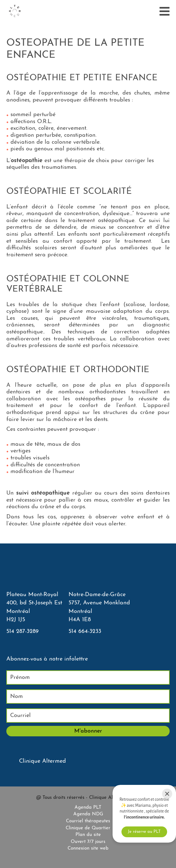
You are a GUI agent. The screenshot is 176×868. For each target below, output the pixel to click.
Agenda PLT (88, 807)
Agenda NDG (88, 814)
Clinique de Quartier (88, 828)
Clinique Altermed (42, 761)
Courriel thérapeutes (88, 821)
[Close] (167, 794)
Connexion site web (88, 848)
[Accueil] (14, 11)
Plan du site (88, 834)
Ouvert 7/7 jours (88, 841)
